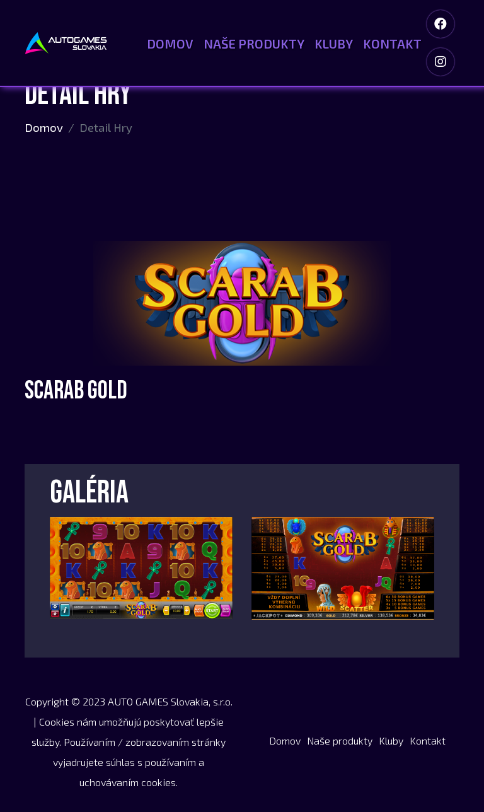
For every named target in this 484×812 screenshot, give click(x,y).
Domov (170, 43)
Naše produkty (254, 43)
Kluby (333, 43)
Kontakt (392, 43)
